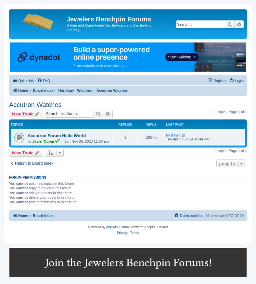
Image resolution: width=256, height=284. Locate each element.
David (176, 135)
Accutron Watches (35, 104)
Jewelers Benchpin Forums (109, 19)
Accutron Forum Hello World (57, 135)
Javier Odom (43, 141)
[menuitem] (43, 81)
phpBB (111, 227)
